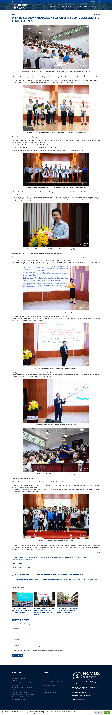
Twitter (21, 567)
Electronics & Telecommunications (22, 683)
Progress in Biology (48, 689)
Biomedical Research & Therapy (52, 681)
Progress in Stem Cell (49, 685)
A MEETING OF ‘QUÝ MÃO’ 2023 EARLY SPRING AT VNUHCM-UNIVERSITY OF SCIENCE (67, 611)
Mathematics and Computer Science (23, 694)
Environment (16, 690)
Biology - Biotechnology (19, 692)
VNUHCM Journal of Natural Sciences (54, 678)
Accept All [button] (106, 712)
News (13, 14)
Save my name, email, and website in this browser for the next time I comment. (38, 650)
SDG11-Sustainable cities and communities (39, 557)
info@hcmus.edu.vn (82, 699)
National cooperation (19, 557)
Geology (14, 680)
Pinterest (27, 567)
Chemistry (15, 685)
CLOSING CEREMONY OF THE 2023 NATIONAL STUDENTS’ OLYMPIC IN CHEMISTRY (21, 611)
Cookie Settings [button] (98, 712)
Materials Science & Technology (22, 687)
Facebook (14, 567)
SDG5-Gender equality (26, 559)
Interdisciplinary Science (19, 699)
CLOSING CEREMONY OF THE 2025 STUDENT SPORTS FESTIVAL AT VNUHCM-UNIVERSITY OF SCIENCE (49, 575)
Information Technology (19, 678)
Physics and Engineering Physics (22, 697)
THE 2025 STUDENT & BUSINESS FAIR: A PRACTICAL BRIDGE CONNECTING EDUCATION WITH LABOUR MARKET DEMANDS (56, 579)
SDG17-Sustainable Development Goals (66, 557)
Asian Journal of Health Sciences (52, 692)
